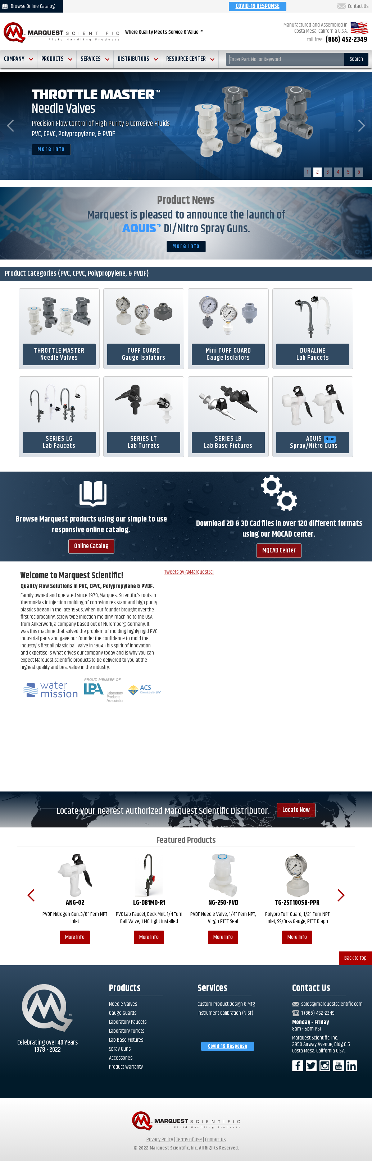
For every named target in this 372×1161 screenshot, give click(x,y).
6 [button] (359, 172)
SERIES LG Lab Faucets (59, 442)
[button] (18, 59)
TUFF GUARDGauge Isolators (143, 354)
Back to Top (355, 958)
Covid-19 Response (227, 1046)
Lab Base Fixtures (126, 1040)
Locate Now (296, 810)
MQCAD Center (279, 551)
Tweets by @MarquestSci (189, 572)
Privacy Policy (159, 1139)
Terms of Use (189, 1139)
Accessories (120, 1058)
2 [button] (317, 172)
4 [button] (338, 172)
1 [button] (307, 172)
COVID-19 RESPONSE (258, 6)
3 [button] (328, 172)
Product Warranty (126, 1067)
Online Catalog (91, 546)
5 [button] (348, 172)
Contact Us (358, 6)
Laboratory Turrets (126, 1031)
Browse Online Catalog (33, 6)
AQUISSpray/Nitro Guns (314, 442)
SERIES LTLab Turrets (144, 442)
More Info (51, 149)
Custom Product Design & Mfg (226, 1004)
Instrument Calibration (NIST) (225, 1013)
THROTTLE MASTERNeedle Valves (59, 354)
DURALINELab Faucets (312, 354)
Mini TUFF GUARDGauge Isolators (228, 354)
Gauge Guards (122, 1013)
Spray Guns (120, 1049)
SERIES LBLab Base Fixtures (228, 442)
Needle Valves (123, 1004)
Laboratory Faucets (127, 1022)
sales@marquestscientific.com (332, 1004)
